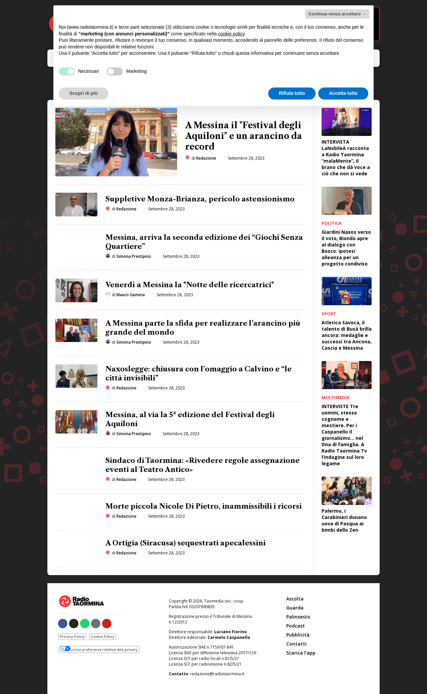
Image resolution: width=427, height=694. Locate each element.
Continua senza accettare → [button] (337, 13)
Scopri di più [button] (83, 93)
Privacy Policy (72, 636)
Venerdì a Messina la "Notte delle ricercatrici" (189, 285)
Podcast (295, 626)
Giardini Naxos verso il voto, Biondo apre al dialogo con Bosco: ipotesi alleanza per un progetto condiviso (346, 248)
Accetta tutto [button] (343, 93)
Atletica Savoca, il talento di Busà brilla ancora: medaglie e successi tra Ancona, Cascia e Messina (347, 335)
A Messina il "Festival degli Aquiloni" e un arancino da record (243, 136)
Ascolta (295, 598)
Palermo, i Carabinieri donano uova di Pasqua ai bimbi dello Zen (344, 520)
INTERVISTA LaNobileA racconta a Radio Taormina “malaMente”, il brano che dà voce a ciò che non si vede (346, 158)
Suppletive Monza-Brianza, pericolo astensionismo (200, 199)
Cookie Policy (102, 636)
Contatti (296, 644)
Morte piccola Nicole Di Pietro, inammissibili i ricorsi (203, 506)
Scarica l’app (301, 653)
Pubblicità (298, 635)
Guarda (295, 607)
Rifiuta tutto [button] (292, 93)
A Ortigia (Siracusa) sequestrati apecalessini (185, 543)
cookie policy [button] (231, 33)
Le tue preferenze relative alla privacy (99, 649)
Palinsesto (298, 617)
